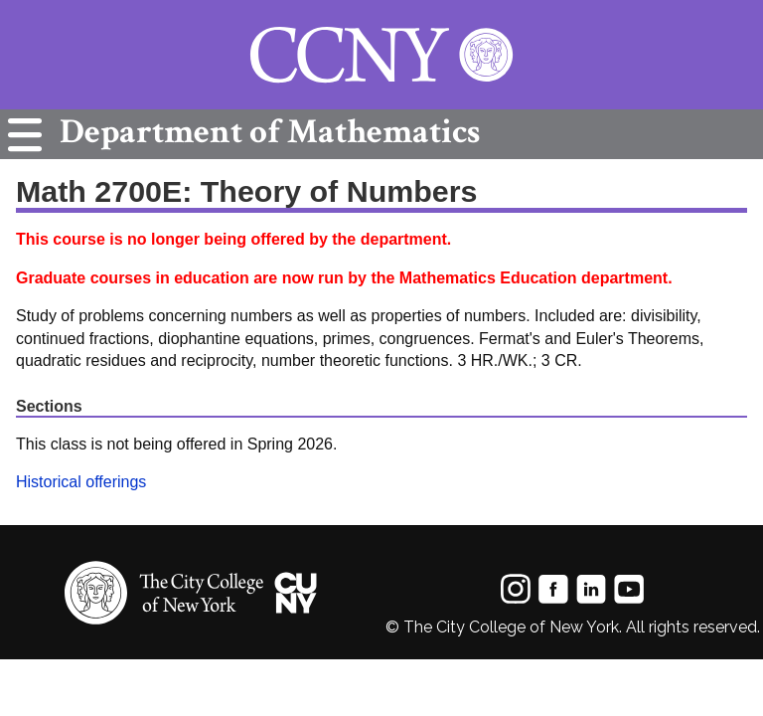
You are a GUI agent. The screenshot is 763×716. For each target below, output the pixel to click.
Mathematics (265, 131)
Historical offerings (81, 481)
